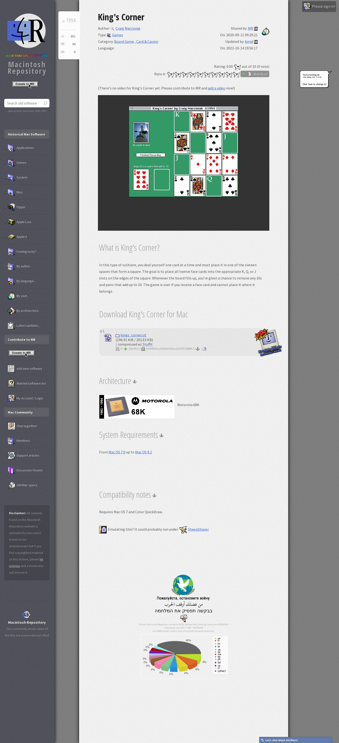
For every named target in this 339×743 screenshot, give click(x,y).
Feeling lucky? (22, 251)
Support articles (23, 455)
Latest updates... (24, 325)
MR (250, 28)
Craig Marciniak (125, 28)
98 (74, 44)
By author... (20, 266)
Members (19, 440)
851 (73, 36)
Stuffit (148, 344)
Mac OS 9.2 (143, 452)
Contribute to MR (21, 339)
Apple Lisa (19, 222)
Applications (21, 148)
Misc (15, 192)
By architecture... (24, 311)
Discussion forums (25, 470)
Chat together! (22, 426)
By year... (18, 296)
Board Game (124, 41)
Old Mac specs (22, 485)
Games (115, 34)
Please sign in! (319, 6)
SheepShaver (194, 529)
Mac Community (20, 412)
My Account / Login (25, 398)
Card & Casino (147, 41)
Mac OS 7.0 (117, 452)
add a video (216, 88)
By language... (22, 281)
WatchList (254, 74)
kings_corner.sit (131, 335)
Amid (249, 41)
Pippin (16, 207)
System (17, 177)
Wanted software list (27, 383)
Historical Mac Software (26, 134)
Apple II (17, 237)
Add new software (25, 368)
